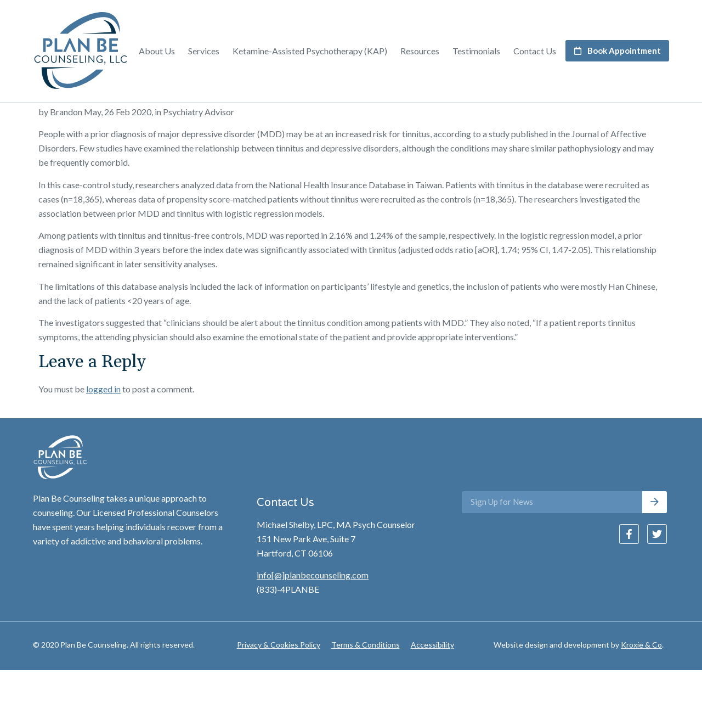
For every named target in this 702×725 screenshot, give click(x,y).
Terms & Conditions (365, 699)
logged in (103, 443)
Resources (419, 51)
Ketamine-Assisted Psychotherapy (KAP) (310, 51)
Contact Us (534, 51)
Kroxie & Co (641, 699)
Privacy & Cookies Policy (278, 699)
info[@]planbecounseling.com (313, 630)
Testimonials (476, 51)
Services (203, 51)
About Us (157, 51)
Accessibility (432, 699)
